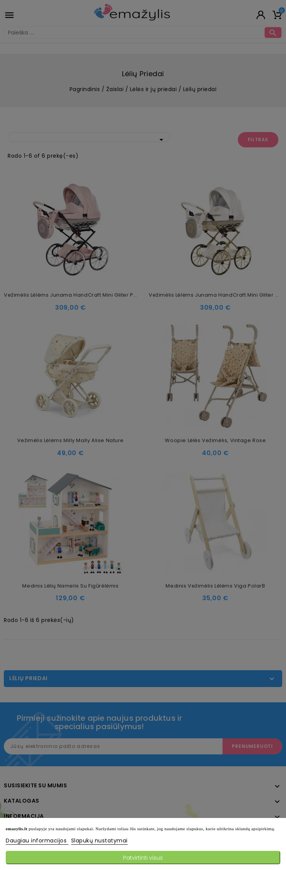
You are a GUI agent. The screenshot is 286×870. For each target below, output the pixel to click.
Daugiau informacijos (37, 840)
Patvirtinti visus (143, 858)
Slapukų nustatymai (99, 840)
